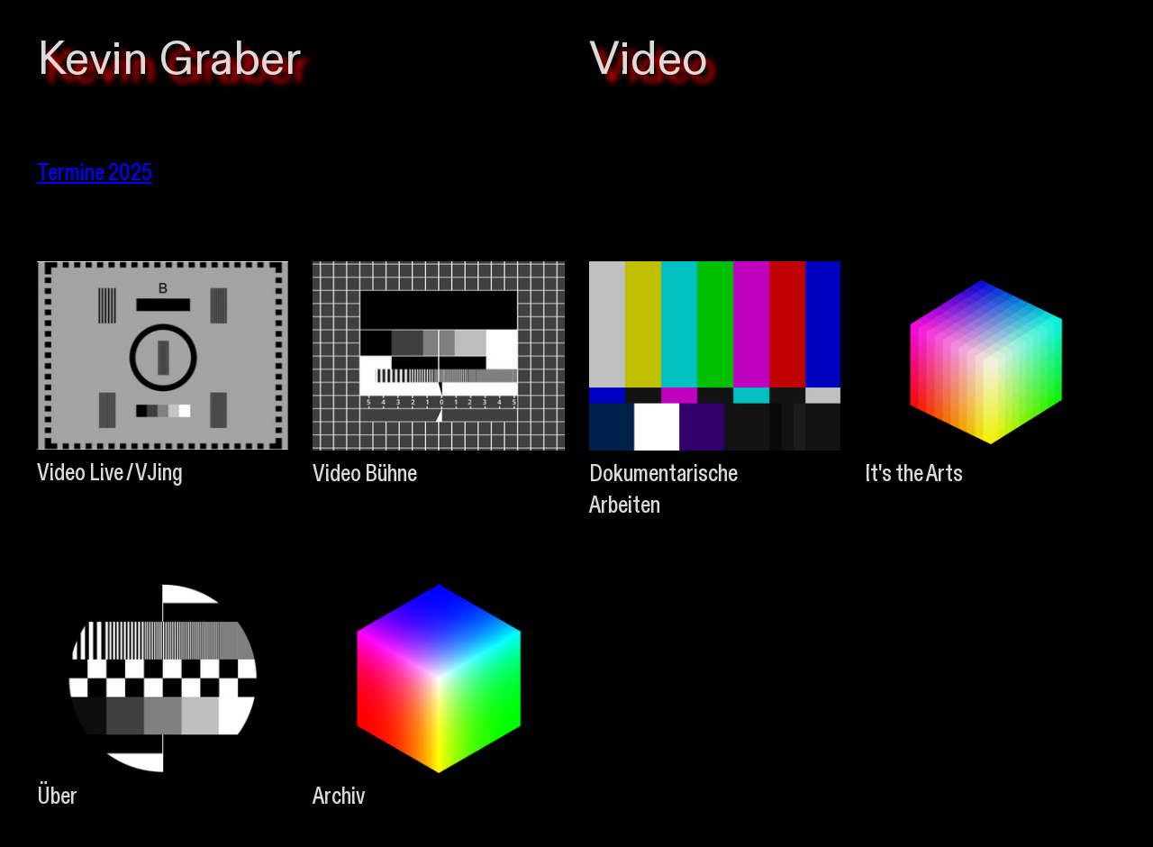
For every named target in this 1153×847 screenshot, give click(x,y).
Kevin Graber (169, 60)
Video (648, 60)
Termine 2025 (94, 172)
